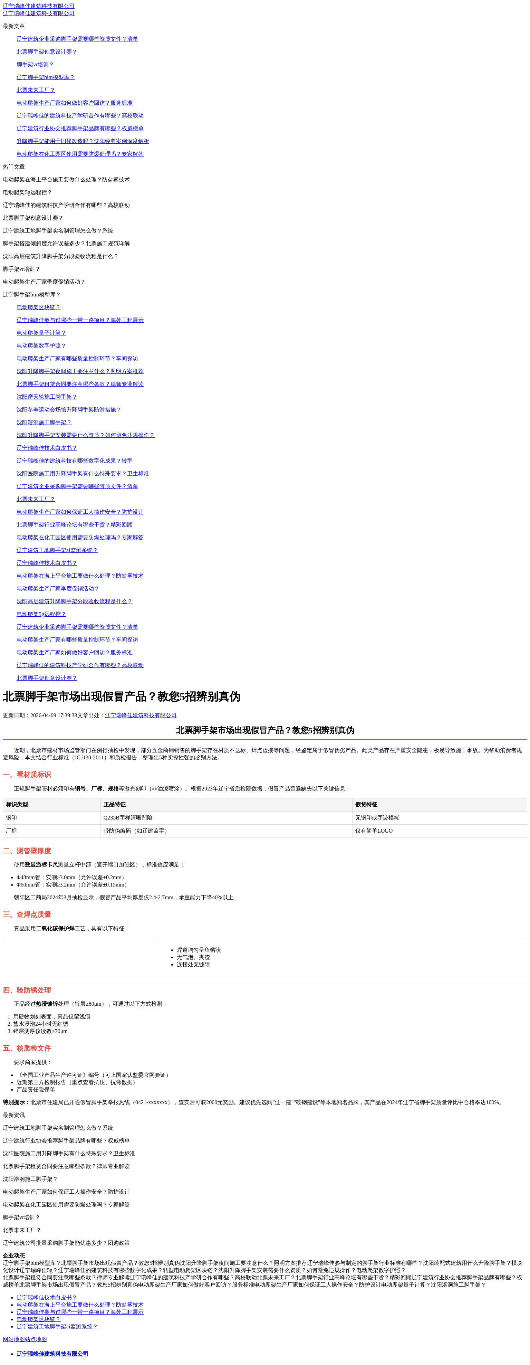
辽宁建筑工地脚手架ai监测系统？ (57, 550)
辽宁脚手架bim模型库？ (46, 77)
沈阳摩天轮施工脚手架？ (47, 397)
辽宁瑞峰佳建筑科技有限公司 (39, 6)
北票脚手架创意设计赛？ (47, 52)
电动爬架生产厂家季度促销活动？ (58, 588)
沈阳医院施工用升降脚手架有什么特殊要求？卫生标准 (83, 473)
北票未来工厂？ (36, 90)
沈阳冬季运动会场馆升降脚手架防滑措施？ (69, 410)
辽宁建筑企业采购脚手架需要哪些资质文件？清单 (77, 39)
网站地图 (14, 1339)
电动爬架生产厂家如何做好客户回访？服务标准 (75, 103)
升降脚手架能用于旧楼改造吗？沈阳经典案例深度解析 (83, 141)
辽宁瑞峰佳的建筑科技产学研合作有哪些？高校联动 (80, 116)
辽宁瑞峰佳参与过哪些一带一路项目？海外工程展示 (80, 320)
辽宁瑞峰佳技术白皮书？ (47, 448)
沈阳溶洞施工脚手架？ (44, 422)
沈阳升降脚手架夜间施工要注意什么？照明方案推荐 (80, 371)
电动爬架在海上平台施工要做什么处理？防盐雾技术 (80, 576)
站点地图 (36, 1339)
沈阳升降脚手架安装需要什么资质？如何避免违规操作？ (86, 435)
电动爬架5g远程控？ (41, 614)
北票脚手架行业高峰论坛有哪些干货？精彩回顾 (75, 525)
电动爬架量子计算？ (41, 333)
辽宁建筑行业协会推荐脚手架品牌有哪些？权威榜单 (80, 128)
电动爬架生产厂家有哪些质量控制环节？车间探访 (77, 358)
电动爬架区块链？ (39, 307)
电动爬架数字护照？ (41, 346)
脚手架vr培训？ (35, 64)
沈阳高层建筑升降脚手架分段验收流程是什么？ (75, 601)
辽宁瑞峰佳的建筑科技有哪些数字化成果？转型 (75, 461)
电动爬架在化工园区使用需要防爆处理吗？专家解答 (80, 154)
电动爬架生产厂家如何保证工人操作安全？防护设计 (80, 512)
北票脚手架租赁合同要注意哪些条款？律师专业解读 (80, 384)
